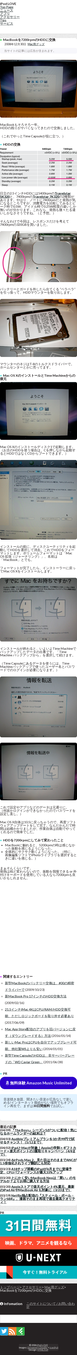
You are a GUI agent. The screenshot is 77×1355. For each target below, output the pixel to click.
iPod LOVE (42, 1345)
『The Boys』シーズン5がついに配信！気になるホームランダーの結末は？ (38, 1131)
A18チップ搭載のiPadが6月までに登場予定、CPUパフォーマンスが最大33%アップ (36, 1170)
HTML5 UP (42, 1349)
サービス (6, 23)
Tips (3, 20)
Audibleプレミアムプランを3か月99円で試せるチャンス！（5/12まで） (37, 1140)
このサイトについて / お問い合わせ (50, 1305)
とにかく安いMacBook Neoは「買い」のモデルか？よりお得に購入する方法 (38, 1179)
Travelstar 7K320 (46, 196)
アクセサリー (10, 17)
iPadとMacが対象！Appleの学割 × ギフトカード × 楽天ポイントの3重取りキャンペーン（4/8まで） (38, 1151)
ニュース (6, 10)
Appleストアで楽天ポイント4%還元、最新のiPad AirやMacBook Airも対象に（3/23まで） (37, 1188)
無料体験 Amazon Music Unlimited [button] (38, 1083)
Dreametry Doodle (37, 1347)
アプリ (5, 13)
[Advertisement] (38, 929)
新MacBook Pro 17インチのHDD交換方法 (36, 996)
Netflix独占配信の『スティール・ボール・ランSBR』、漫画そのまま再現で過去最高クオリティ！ (37, 1198)
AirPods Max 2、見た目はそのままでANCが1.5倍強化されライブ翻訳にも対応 (38, 1161)
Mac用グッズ (36, 44)
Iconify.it (53, 1347)
